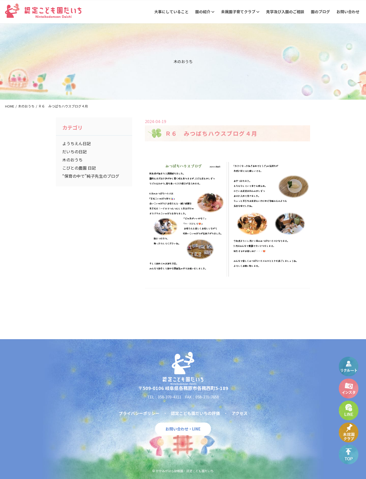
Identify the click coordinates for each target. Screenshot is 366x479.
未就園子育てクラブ (240, 11)
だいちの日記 (74, 151)
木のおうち (72, 160)
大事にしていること (171, 11)
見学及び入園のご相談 (285, 11)
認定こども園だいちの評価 (195, 413)
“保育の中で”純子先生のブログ (90, 176)
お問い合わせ (348, 11)
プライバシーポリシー (139, 413)
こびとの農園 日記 (79, 168)
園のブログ (320, 11)
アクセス (240, 413)
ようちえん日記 (76, 143)
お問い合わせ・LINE (183, 428)
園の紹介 (205, 11)
